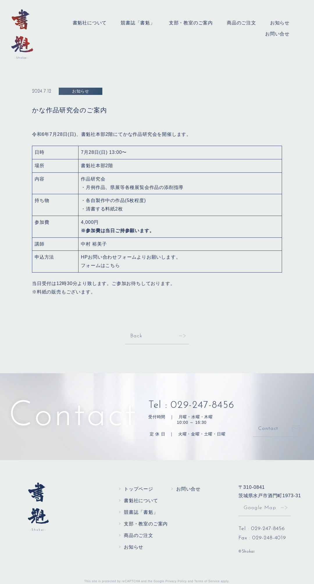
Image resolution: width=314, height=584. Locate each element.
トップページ (138, 488)
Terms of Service (207, 581)
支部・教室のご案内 (191, 22)
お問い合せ (277, 33)
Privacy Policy (176, 581)
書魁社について (90, 22)
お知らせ (280, 22)
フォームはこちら (100, 265)
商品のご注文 (241, 22)
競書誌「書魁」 (138, 22)
